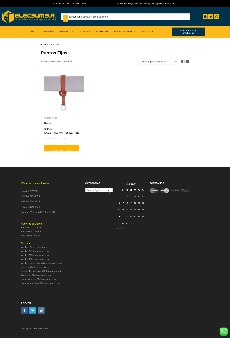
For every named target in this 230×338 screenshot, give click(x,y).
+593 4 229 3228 (30, 201)
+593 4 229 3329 (30, 196)
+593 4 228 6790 (30, 206)
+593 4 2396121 (30, 191)
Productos (67, 31)
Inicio (34, 31)
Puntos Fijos (50, 118)
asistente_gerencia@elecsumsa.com (42, 271)
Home (43, 44)
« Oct (120, 228)
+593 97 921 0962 (31, 231)
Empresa (48, 31)
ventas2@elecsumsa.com (35, 251)
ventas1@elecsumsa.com (35, 247)
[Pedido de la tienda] (159, 61)
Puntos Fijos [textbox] (98, 190)
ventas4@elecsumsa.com (35, 259)
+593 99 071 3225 (31, 227)
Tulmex (48, 128)
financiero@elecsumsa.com (36, 275)
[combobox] (99, 190)
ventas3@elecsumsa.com (35, 255)
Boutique (147, 31)
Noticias (85, 31)
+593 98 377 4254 (31, 235)
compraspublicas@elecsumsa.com (40, 283)
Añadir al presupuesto (61, 150)
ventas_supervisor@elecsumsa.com (41, 263)
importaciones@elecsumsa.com (39, 279)
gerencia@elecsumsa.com (35, 267)
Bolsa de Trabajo (124, 31)
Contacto (102, 31)
